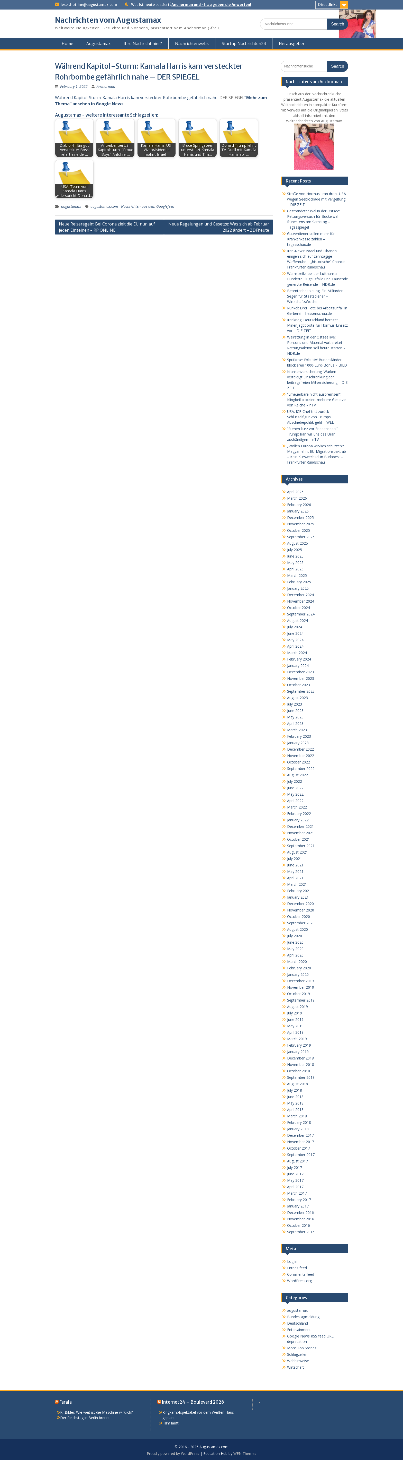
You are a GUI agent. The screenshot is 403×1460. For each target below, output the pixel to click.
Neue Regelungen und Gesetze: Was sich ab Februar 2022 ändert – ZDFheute (218, 227)
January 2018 (298, 1128)
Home (67, 43)
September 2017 (301, 1154)
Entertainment (299, 1329)
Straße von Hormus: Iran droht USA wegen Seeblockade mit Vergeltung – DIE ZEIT (316, 199)
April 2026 (295, 491)
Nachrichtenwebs (192, 43)
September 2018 (301, 1077)
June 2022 (295, 787)
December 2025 (300, 517)
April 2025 (295, 569)
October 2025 (298, 530)
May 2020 (295, 948)
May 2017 (295, 1180)
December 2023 (300, 672)
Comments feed (300, 1274)
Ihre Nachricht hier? (143, 43)
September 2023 (301, 691)
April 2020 (295, 955)
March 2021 (297, 884)
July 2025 (294, 549)
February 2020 (299, 968)
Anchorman (106, 86)
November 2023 (300, 678)
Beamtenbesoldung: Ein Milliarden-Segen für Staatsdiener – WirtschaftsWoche (316, 296)
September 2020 (301, 922)
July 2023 (294, 704)
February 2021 (299, 890)
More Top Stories (301, 1347)
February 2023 (299, 736)
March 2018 (297, 1116)
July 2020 (294, 935)
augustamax (71, 206)
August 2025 (297, 543)
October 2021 (298, 839)
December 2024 (300, 594)
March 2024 (297, 652)
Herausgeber (292, 43)
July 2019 (294, 1013)
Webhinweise (298, 1360)
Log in (292, 1261)
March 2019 (297, 1038)
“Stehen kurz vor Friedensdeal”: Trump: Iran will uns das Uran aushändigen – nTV (312, 434)
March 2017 (297, 1193)
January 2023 (298, 742)
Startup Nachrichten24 (244, 43)
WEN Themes (244, 1453)
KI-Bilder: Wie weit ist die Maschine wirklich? (96, 1412)
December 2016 (300, 1212)
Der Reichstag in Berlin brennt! (85, 1417)
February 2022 (299, 813)
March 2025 (297, 575)
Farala (65, 1402)
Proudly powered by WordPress (173, 1453)
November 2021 (300, 832)
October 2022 (298, 762)
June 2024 (295, 633)
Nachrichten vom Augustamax (108, 20)
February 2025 (299, 581)
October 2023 (298, 684)
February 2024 (299, 659)
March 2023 (297, 729)
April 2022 (295, 800)
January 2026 (298, 511)
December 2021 (300, 826)
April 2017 (295, 1186)
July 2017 (294, 1167)
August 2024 (297, 620)
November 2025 (300, 524)
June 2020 (295, 942)
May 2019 (295, 1025)
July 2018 (294, 1090)
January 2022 (298, 820)
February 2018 (299, 1122)
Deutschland (297, 1323)
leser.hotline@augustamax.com (89, 4)
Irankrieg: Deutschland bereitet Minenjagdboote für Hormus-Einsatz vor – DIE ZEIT (317, 325)
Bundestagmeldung (303, 1316)
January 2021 (298, 897)
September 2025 (301, 536)
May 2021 (295, 871)
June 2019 (295, 1019)
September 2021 (301, 845)
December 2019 (300, 980)
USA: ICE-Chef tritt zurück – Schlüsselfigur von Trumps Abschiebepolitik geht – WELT (311, 417)
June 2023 (295, 710)
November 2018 (300, 1064)
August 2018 (297, 1083)
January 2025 (298, 588)
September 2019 (301, 1000)
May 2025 (295, 562)
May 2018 (295, 1103)
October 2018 (298, 1070)
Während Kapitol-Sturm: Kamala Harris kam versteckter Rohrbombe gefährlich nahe (136, 97)
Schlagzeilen (297, 1354)
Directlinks (327, 4)
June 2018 (295, 1096)
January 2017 (298, 1206)
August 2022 (297, 774)
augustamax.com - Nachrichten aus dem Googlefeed (132, 206)
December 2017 (300, 1135)
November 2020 (300, 910)
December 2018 (300, 1058)
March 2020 (297, 961)
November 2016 (300, 1218)
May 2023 (295, 717)
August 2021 (297, 852)
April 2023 (295, 723)
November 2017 (300, 1141)
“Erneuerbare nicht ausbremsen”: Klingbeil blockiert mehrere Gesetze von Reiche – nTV (316, 399)
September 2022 (301, 768)
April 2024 (295, 646)
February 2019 (299, 1045)
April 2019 (295, 1032)
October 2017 (298, 1148)
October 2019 (298, 993)
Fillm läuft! (170, 1423)
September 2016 (301, 1231)
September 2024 (301, 614)
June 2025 (295, 556)
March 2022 (297, 807)
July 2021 (294, 858)
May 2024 (295, 639)
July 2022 (294, 781)
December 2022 (300, 749)
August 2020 (297, 929)
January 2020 (298, 974)
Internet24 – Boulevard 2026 (193, 1402)
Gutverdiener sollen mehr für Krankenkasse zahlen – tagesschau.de (311, 239)
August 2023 (297, 697)
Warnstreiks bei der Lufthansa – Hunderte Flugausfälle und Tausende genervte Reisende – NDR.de (317, 279)
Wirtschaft (295, 1367)
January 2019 (298, 1051)
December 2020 (300, 903)
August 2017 (297, 1161)
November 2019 (300, 987)
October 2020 (298, 916)
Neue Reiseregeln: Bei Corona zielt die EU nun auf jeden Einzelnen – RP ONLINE (107, 227)
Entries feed (297, 1267)
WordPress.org (299, 1280)
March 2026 (297, 498)
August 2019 (297, 1006)
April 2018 (295, 1109)
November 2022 (300, 755)
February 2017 (299, 1199)
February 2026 (299, 504)
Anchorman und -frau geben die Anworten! (211, 4)
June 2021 (295, 865)
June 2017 (295, 1173)
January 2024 (298, 665)
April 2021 (295, 877)
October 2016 (298, 1225)
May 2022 (295, 794)
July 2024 (294, 626)
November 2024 (300, 601)
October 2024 (298, 607)
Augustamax (98, 43)
